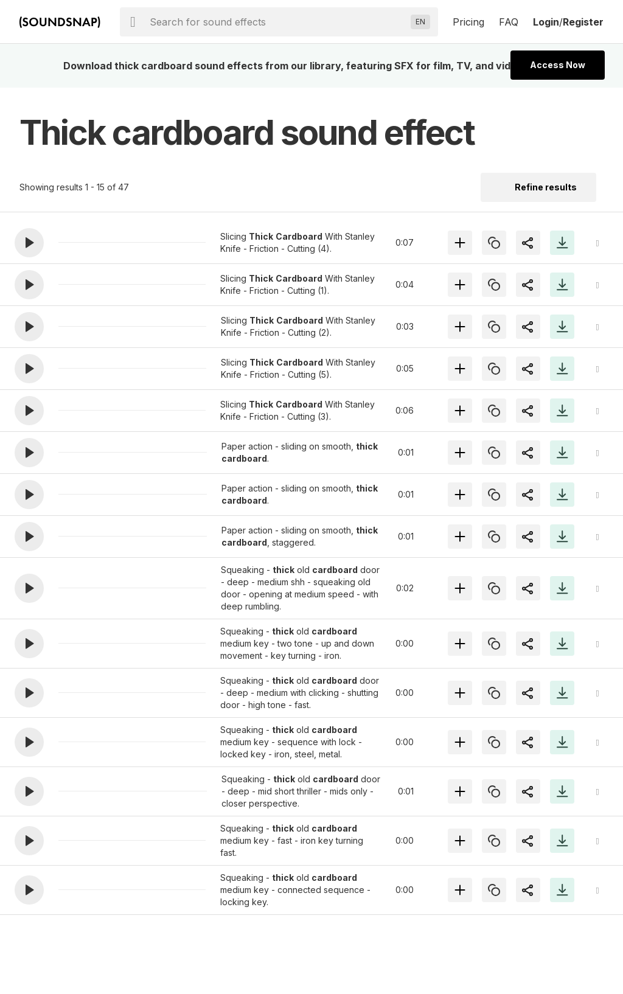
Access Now (557, 65)
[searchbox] (278, 22)
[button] (29, 242)
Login (546, 22)
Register (583, 22)
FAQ (508, 22)
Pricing (468, 22)
